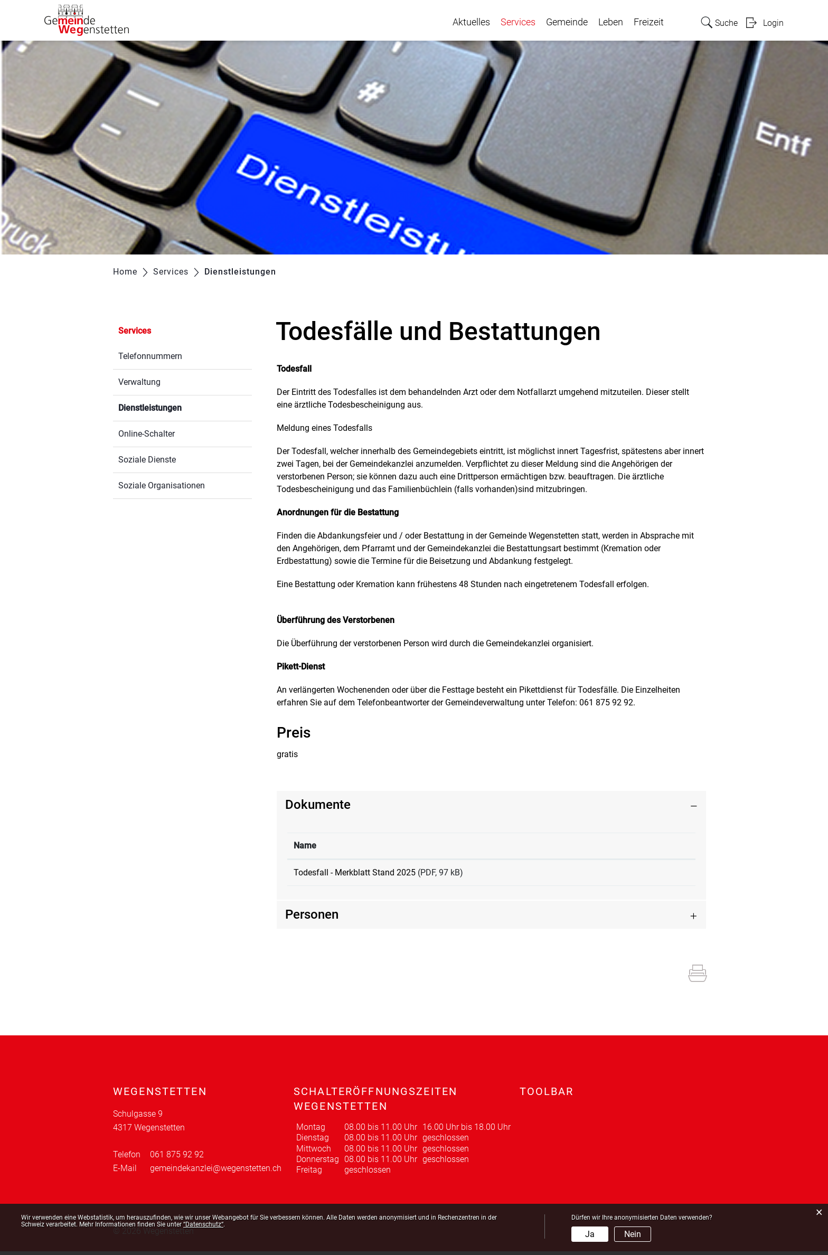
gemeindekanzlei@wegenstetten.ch (215, 1172)
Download (647, 874)
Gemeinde (567, 22)
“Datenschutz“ (203, 1224)
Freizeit (649, 22)
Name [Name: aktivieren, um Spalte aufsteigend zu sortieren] (305, 846)
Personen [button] (311, 918)
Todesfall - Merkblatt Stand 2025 (355, 872)
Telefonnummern (150, 356)
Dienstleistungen (175, 407)
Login (773, 23)
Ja (590, 1234)
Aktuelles (471, 22)
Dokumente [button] (318, 804)
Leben (610, 22)
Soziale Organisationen (161, 485)
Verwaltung (139, 382)
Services (518, 22)
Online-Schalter (146, 434)
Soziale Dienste (147, 460)
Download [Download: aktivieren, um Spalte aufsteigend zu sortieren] (625, 846)
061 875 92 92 (177, 1158)
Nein (632, 1234)
